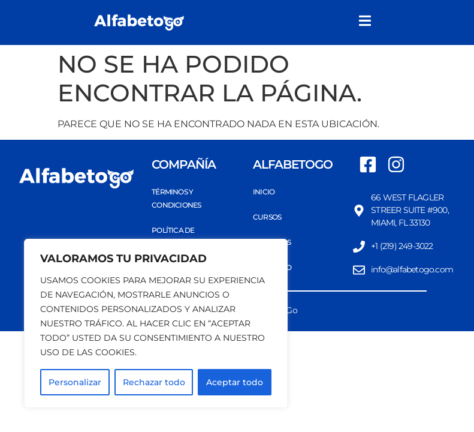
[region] (156, 323)
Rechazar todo (154, 382)
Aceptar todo (234, 382)
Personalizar (75, 382)
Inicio (263, 191)
